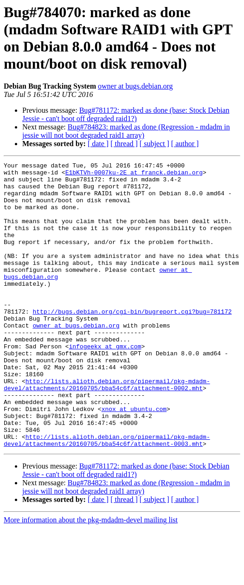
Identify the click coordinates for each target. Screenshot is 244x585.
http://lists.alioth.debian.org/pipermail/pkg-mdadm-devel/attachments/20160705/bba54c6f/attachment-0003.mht (107, 496)
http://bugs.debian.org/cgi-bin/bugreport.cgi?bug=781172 (131, 342)
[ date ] (98, 144)
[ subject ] (154, 144)
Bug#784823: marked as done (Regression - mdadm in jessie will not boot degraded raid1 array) (126, 131)
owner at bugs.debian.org (135, 86)
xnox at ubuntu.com (134, 459)
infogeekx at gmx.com (105, 383)
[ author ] (185, 144)
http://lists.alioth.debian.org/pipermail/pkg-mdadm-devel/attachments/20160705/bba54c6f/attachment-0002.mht (107, 429)
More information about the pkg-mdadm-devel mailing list (91, 577)
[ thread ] (124, 144)
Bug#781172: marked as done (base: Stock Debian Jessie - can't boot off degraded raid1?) (125, 114)
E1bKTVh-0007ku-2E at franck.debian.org (134, 175)
